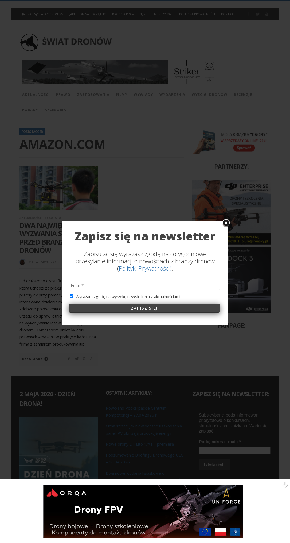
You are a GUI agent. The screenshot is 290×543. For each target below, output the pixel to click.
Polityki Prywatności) (145, 262)
